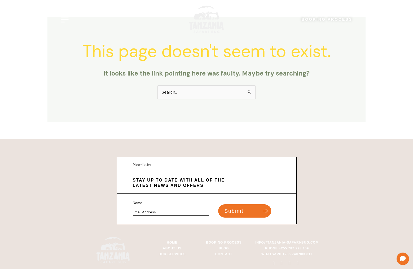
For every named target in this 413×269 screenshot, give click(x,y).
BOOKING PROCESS (326, 19)
